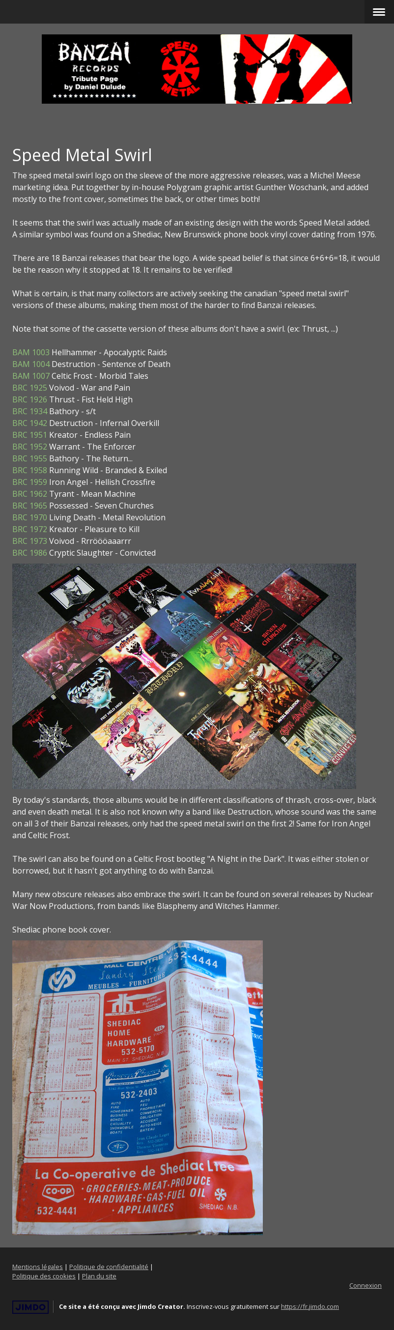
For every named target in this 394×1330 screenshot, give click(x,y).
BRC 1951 (29, 434)
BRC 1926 (29, 399)
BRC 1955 (29, 458)
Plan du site (99, 1276)
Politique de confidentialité (108, 1266)
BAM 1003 (31, 352)
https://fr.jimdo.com (310, 1306)
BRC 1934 (29, 411)
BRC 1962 (29, 493)
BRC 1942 (29, 423)
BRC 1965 (29, 505)
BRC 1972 (29, 529)
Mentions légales (37, 1266)
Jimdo (30, 1307)
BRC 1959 (29, 482)
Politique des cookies (44, 1276)
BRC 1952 (29, 446)
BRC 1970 (29, 517)
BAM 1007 (31, 375)
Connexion (365, 1285)
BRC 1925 (29, 387)
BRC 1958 (29, 470)
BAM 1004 (31, 364)
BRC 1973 (29, 541)
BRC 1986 (29, 552)
